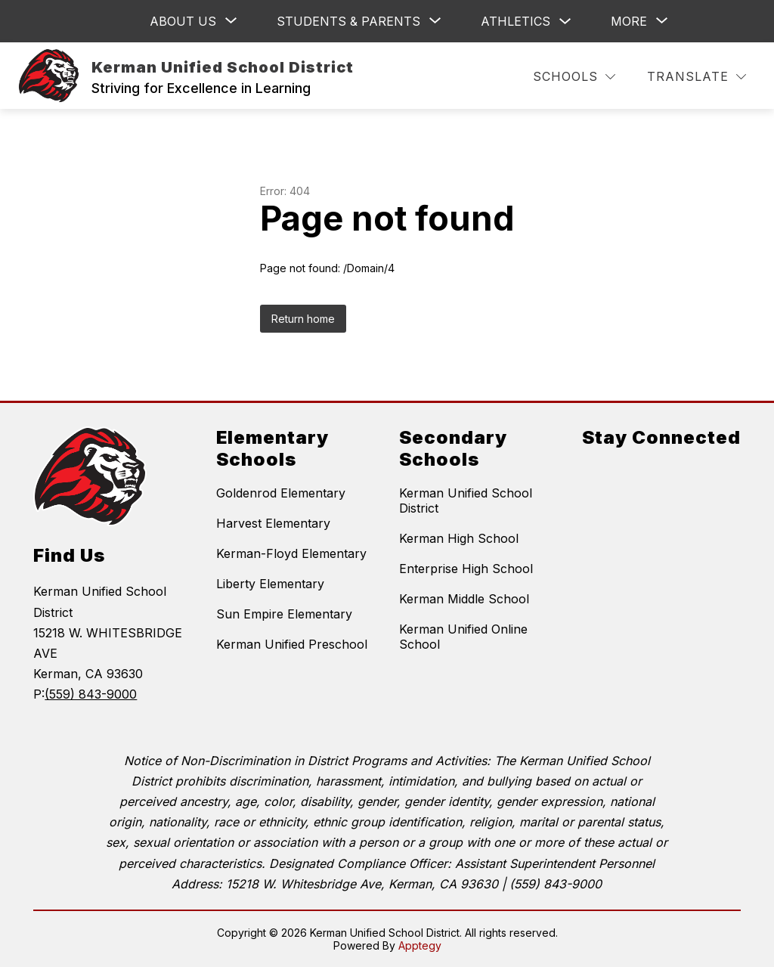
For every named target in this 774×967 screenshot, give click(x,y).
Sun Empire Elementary (284, 613)
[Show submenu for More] (629, 21)
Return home (303, 318)
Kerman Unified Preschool (291, 644)
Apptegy (419, 945)
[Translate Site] (696, 76)
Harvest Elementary (273, 523)
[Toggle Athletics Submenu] (565, 21)
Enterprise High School (466, 568)
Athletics (515, 21)
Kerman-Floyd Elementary (291, 553)
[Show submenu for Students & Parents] (348, 21)
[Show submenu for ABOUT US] (183, 21)
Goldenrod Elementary (280, 493)
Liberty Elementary (270, 583)
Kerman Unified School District (465, 500)
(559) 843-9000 (91, 694)
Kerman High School (459, 538)
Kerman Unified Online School (463, 636)
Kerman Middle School (464, 598)
